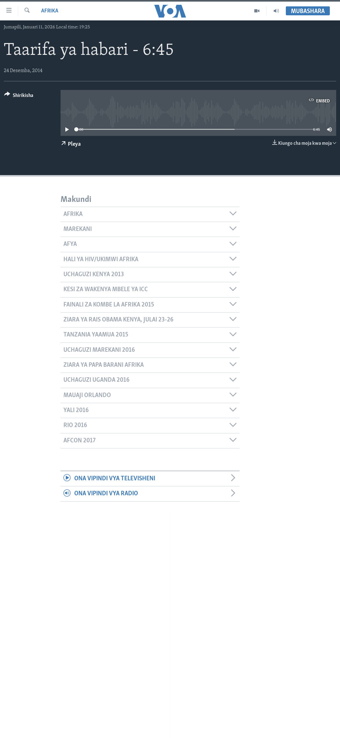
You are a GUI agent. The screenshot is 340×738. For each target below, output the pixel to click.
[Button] (18, 96)
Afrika (49, 11)
